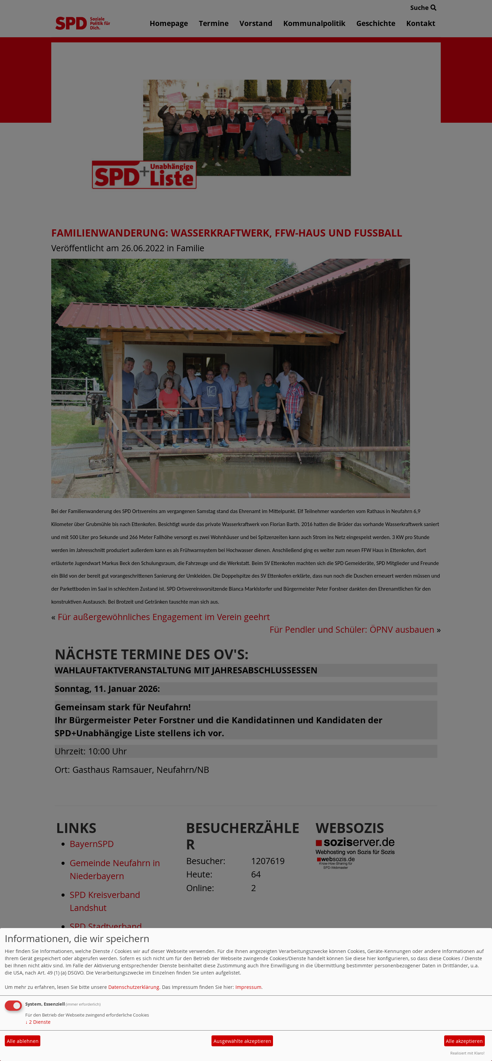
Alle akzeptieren (464, 1041)
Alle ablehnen (23, 1041)
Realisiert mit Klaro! (467, 1053)
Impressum (248, 987)
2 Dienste (38, 1022)
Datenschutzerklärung (133, 987)
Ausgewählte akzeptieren (242, 1041)
